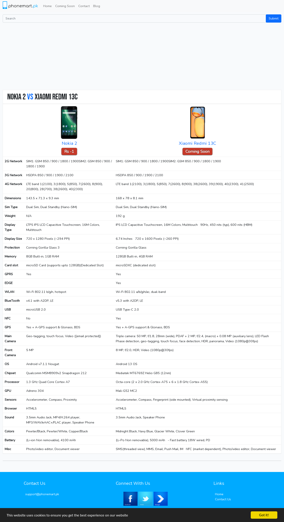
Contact (84, 6)
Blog (96, 6)
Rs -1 (69, 151)
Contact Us (223, 499)
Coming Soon (65, 6)
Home (47, 6)
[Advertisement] (142, 56)
